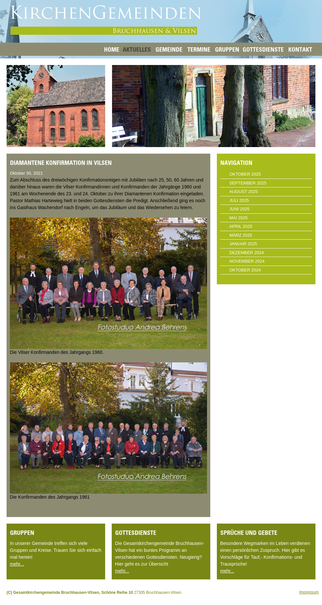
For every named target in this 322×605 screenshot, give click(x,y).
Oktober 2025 (245, 174)
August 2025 (243, 191)
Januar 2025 (243, 243)
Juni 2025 (239, 208)
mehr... (17, 564)
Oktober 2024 (245, 270)
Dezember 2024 (246, 252)
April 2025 (240, 226)
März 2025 (240, 235)
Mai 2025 (238, 217)
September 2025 (247, 183)
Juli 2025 (239, 200)
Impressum (309, 592)
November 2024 (246, 261)
